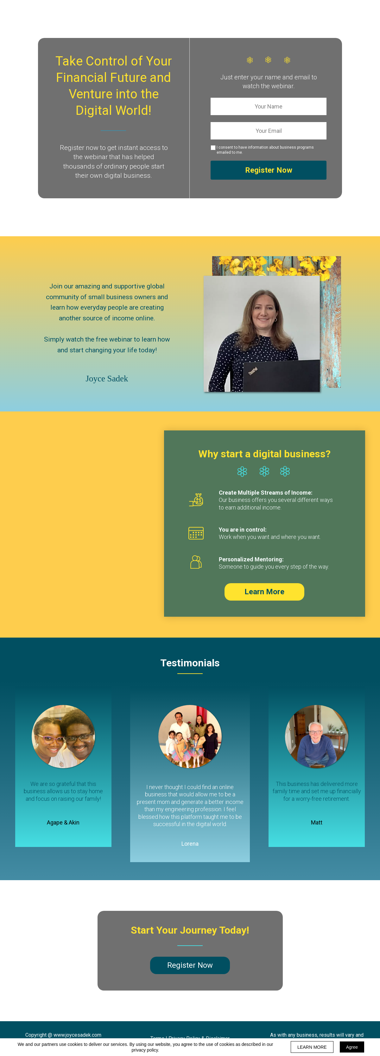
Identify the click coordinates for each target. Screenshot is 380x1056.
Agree (352, 1047)
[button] (264, 592)
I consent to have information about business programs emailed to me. (265, 150)
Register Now (268, 170)
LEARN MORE (312, 1047)
